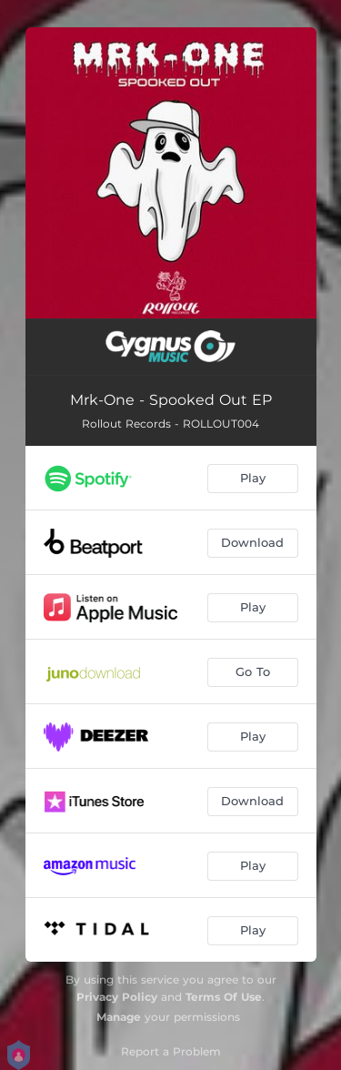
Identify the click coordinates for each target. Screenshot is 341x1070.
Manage (118, 1017)
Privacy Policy (116, 997)
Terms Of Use (224, 997)
